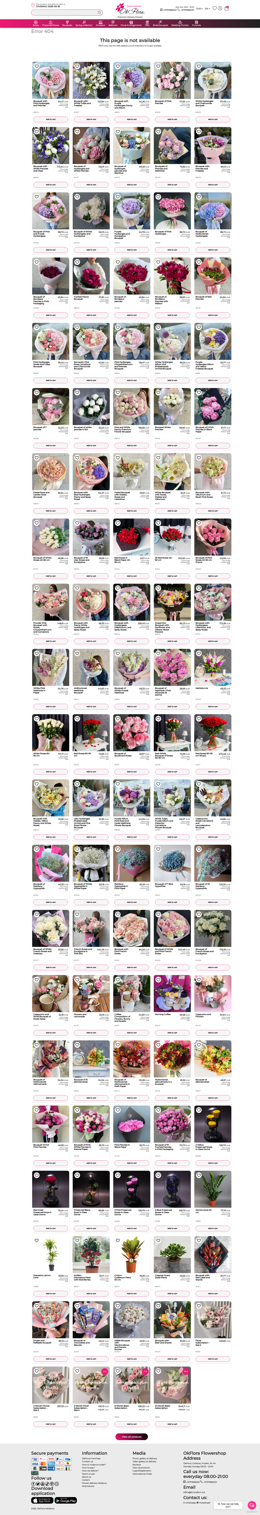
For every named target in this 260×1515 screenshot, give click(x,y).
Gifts (147, 25)
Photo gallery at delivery (145, 1458)
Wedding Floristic (180, 25)
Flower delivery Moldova (94, 1483)
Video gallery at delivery (144, 1461)
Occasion (100, 25)
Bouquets (67, 25)
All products (88, 1486)
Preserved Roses (50, 25)
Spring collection (84, 25)
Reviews (137, 1464)
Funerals (196, 25)
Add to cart (50, 119)
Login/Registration (142, 1470)
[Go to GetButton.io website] (252, 1512)
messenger (203, 1502)
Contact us (87, 1461)
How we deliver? (90, 1470)
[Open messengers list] (252, 1505)
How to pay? (88, 1467)
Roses (36, 25)
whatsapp (189, 1502)
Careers (86, 1480)
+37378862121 (168, 10)
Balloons (113, 25)
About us (86, 1477)
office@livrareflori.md (194, 1492)
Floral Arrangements (131, 25)
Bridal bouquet (160, 25)
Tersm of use (88, 1474)
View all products (131, 1436)
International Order (142, 1474)
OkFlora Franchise (91, 1458)
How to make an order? (94, 1464)
